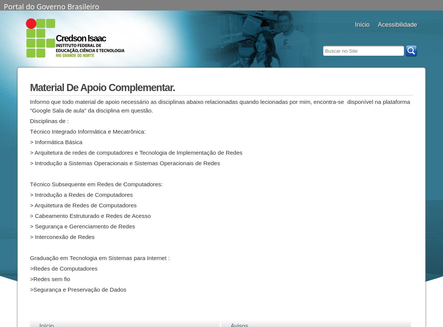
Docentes (362, 35)
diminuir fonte (411, 35)
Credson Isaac (81, 38)
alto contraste (382, 35)
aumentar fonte (392, 35)
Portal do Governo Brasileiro (51, 6)
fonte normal (401, 35)
